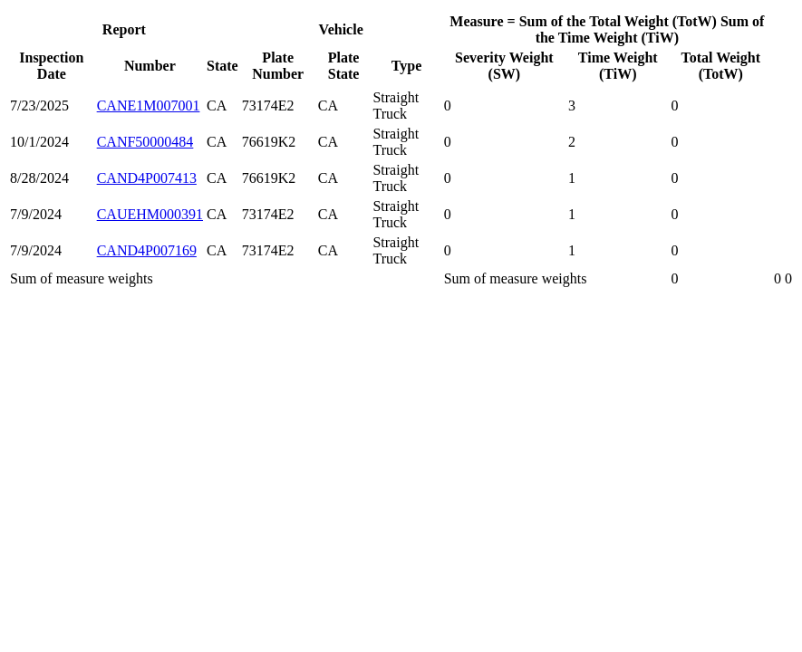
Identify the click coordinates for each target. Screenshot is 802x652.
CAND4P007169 (147, 250)
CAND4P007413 (147, 178)
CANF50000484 (145, 141)
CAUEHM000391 (150, 214)
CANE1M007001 (148, 105)
